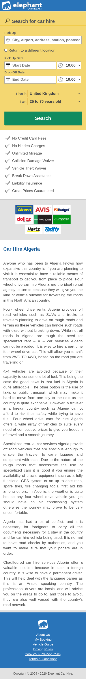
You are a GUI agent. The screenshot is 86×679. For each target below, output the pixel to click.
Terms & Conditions (43, 659)
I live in (21, 93)
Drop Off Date (14, 72)
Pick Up (10, 33)
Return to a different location (31, 50)
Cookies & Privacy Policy (43, 654)
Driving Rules (43, 649)
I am (23, 101)
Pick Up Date (13, 58)
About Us (43, 634)
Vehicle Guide (43, 644)
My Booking (43, 639)
